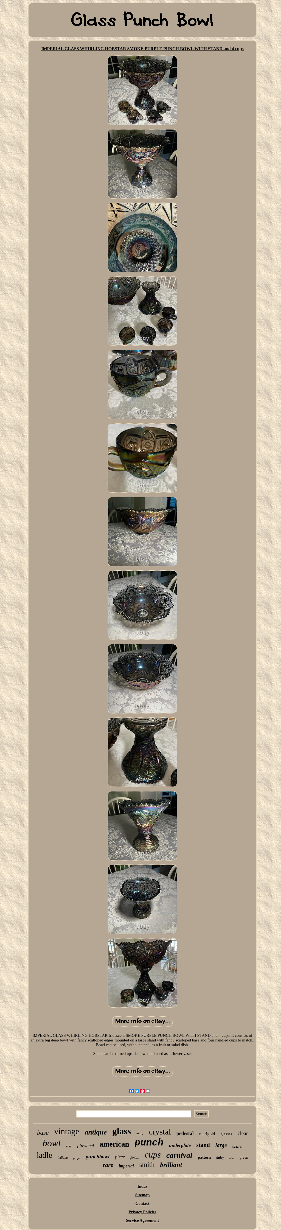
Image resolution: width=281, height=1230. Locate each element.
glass (121, 1131)
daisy (220, 1157)
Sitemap (142, 1195)
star (69, 1146)
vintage (66, 1131)
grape (76, 1158)
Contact (143, 1203)
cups (153, 1154)
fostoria (237, 1146)
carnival (179, 1155)
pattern (204, 1157)
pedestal (185, 1133)
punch (149, 1143)
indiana (63, 1157)
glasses (226, 1134)
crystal (160, 1131)
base (43, 1132)
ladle (44, 1155)
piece (120, 1156)
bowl (52, 1143)
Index (142, 1186)
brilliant (171, 1164)
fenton (134, 1157)
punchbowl (97, 1156)
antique (96, 1132)
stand (203, 1145)
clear (243, 1133)
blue (231, 1158)
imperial (126, 1166)
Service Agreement (142, 1220)
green (244, 1157)
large (221, 1145)
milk (140, 1134)
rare (108, 1164)
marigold (207, 1133)
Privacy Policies (142, 1212)
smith (147, 1164)
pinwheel (85, 1145)
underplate (180, 1145)
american (114, 1144)
